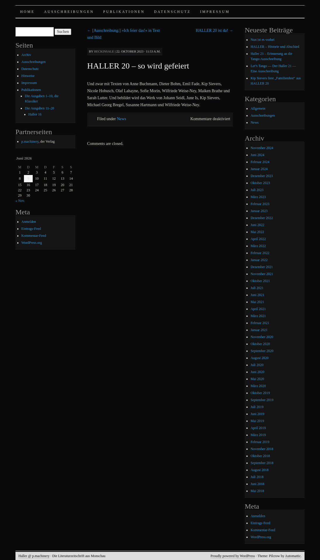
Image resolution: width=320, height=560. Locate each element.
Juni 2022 (257, 225)
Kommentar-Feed (33, 236)
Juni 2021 (257, 295)
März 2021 (258, 316)
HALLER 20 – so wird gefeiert (138, 65)
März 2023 (258, 197)
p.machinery (30, 141)
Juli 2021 (257, 288)
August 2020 (260, 358)
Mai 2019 (257, 421)
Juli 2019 (257, 407)
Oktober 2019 (260, 393)
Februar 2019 (260, 442)
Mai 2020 (257, 379)
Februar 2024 (260, 162)
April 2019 (258, 428)
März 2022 (258, 246)
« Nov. (20, 201)
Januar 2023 (259, 211)
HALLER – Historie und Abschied (275, 47)
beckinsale (104, 51)
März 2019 (258, 435)
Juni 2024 (257, 155)
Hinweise (27, 76)
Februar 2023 (260, 204)
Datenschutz (172, 12)
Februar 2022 (260, 253)
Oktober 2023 (260, 183)
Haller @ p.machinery (34, 556)
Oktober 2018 (260, 456)
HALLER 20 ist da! (214, 30)
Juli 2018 (257, 477)
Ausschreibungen (69, 12)
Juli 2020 (257, 365)
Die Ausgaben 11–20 (39, 108)
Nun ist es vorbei (262, 40)
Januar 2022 (259, 260)
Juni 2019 (257, 414)
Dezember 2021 (262, 267)
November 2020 (262, 337)
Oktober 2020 (260, 344)
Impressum (215, 12)
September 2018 (262, 463)
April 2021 (258, 309)
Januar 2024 (259, 169)
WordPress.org (31, 243)
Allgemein (258, 108)
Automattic (293, 556)
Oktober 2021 (260, 281)
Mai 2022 (257, 232)
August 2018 (260, 470)
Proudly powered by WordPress (233, 556)
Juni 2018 (257, 484)
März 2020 (258, 386)
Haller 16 (34, 114)
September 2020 (262, 351)
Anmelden (28, 222)
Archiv (26, 55)
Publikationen (124, 12)
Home (27, 12)
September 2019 (262, 400)
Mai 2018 (257, 491)
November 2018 (262, 449)
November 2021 (262, 274)
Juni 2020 (257, 372)
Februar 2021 (260, 323)
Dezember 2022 (262, 218)
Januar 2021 (259, 330)
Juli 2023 (257, 190)
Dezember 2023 (262, 176)
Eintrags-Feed (31, 229)
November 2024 (262, 148)
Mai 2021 (257, 302)
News (121, 119)
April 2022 (258, 239)
